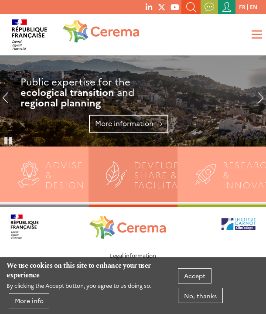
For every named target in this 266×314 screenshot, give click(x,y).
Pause (8, 140)
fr (242, 6)
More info (29, 300)
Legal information (133, 255)
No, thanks (200, 295)
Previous (8, 101)
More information (124, 123)
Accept (194, 275)
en (253, 6)
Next (257, 101)
